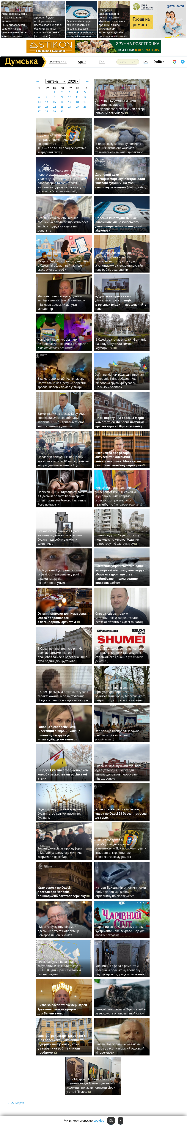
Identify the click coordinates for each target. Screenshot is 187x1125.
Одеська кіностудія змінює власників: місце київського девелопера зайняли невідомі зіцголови (80, 28)
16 (61, 102)
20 (38, 106)
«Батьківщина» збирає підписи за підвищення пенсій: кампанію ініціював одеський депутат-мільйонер (61, 302)
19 (84, 102)
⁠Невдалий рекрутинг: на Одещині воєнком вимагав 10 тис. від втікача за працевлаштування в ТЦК (64, 461)
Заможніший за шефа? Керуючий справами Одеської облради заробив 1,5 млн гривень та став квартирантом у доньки (62, 420)
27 (38, 111)
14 (46, 102)
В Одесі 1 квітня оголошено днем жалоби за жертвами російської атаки (63, 774)
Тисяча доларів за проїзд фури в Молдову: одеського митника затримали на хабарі (60, 852)
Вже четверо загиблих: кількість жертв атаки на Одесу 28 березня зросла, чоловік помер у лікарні (62, 383)
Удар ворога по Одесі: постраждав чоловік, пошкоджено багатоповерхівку (64, 891)
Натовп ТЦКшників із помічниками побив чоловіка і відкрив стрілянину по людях (120, 891)
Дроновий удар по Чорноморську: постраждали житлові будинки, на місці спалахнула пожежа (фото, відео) (48, 27)
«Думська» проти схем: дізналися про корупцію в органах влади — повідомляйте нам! (121, 302)
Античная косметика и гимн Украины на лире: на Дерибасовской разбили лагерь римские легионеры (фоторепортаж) (14, 25)
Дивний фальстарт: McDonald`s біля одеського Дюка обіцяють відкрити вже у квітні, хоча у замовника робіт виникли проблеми (62, 1044)
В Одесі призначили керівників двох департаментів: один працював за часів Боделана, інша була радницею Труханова (62, 654)
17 (69, 102)
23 (61, 106)
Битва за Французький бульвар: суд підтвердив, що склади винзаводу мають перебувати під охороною (118, 772)
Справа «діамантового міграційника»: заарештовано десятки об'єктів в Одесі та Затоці (120, 617)
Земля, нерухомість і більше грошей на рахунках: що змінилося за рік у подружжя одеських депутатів (63, 224)
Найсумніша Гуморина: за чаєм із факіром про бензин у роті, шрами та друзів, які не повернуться (60, 576)
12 (84, 97)
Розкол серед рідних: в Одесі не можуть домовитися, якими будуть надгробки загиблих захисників (60, 537)
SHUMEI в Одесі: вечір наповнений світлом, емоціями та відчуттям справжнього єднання (120, 654)
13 (38, 102)
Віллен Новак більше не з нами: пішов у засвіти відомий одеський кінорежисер (120, 1048)
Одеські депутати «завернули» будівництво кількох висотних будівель (59, 813)
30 (61, 111)
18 (77, 102)
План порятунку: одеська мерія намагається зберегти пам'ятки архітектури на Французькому (119, 422)
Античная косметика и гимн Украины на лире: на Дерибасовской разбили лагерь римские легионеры (120, 106)
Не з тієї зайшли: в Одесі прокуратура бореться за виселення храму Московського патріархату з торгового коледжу (120, 694)
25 (77, 106)
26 (84, 106)
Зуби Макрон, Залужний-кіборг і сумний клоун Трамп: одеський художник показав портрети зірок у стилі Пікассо (91, 1085)
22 (54, 106)
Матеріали (58, 62)
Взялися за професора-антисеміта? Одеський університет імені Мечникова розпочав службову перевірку (120, 459)
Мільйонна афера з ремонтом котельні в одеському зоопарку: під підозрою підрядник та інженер (120, 970)
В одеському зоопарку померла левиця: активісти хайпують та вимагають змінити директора (119, 148)
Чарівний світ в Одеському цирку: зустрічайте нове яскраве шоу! (119, 931)
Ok (111, 1120)
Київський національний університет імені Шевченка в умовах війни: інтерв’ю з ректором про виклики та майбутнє (118, 496)
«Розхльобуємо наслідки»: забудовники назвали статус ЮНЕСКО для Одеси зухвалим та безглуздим (59, 968)
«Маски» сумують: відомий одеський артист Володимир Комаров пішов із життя (58, 931)
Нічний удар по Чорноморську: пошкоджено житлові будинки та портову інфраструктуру (117, 539)
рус (146, 61)
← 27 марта (15, 1103)
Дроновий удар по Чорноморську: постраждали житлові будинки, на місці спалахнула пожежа (120, 182)
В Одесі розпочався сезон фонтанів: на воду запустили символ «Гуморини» (121, 343)
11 (77, 97)
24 (69, 106)
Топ (102, 62)
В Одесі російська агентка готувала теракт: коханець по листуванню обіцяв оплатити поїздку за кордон (64, 696)
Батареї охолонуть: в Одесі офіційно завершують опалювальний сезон (121, 1011)
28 (46, 111)
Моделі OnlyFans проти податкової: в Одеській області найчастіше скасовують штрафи (63, 265)
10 (69, 97)
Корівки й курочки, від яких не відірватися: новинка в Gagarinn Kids (63, 343)
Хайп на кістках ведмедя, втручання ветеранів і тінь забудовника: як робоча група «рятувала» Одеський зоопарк (121, 380)
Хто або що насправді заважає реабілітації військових (117, 735)
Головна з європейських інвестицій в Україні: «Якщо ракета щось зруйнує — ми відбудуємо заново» (59, 733)
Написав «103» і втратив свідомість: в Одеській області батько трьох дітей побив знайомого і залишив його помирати (63, 498)
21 (46, 106)
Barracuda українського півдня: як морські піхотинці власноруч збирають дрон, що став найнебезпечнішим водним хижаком (120, 574)
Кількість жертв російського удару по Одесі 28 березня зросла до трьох (121, 813)
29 (54, 111)
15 (54, 102)
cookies (99, 1120)
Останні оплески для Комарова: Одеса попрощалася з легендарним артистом (62, 617)
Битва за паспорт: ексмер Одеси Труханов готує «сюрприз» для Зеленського (62, 1009)
